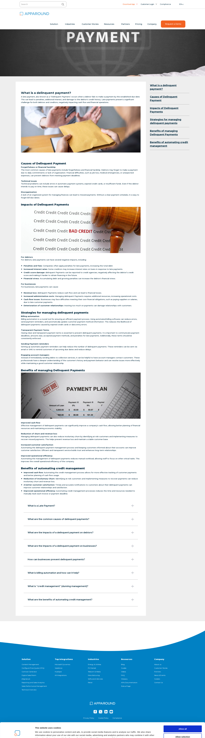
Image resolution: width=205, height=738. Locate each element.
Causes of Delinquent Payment (163, 98)
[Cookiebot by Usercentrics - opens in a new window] (17, 733)
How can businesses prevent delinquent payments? (81, 559)
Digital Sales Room (29, 675)
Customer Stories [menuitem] (90, 24)
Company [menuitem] (152, 24)
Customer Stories (160, 668)
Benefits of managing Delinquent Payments (164, 132)
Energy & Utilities (94, 664)
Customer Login (147, 4)
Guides (123, 668)
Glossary (124, 679)
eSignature (26, 679)
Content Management (30, 664)
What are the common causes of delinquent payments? (81, 519)
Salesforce (58, 668)
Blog (123, 664)
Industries (93, 659)
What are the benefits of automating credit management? (81, 599)
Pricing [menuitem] (138, 24)
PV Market (92, 668)
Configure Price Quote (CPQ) (33, 668)
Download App (129, 4)
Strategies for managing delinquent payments (165, 121)
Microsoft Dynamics (62, 664)
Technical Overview (29, 690)
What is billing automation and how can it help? (81, 572)
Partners (157, 672)
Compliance (165, 4)
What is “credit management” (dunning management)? (81, 586)
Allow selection (182, 722)
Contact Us (158, 682)
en (180, 4)
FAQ (123, 675)
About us (157, 664)
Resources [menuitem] (109, 24)
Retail (90, 682)
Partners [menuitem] (125, 24)
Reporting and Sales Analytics (33, 682)
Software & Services (95, 679)
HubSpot (58, 672)
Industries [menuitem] (70, 24)
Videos (123, 672)
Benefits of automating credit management (169, 144)
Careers (157, 679)
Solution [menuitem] (54, 24)
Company (159, 659)
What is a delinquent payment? (163, 87)
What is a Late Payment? (81, 505)
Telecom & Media (94, 672)
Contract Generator (29, 672)
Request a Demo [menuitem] (173, 24)
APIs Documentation (129, 682)
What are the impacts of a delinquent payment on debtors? (81, 532)
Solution (26, 659)
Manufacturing (94, 675)
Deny (182, 730)
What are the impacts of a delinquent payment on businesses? (81, 546)
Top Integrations (64, 659)
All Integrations (61, 675)
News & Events (159, 675)
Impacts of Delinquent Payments (164, 110)
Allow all (183, 714)
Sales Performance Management (34, 686)
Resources (126, 659)
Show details (140, 733)
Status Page (125, 686)
